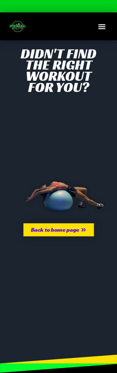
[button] (102, 26)
